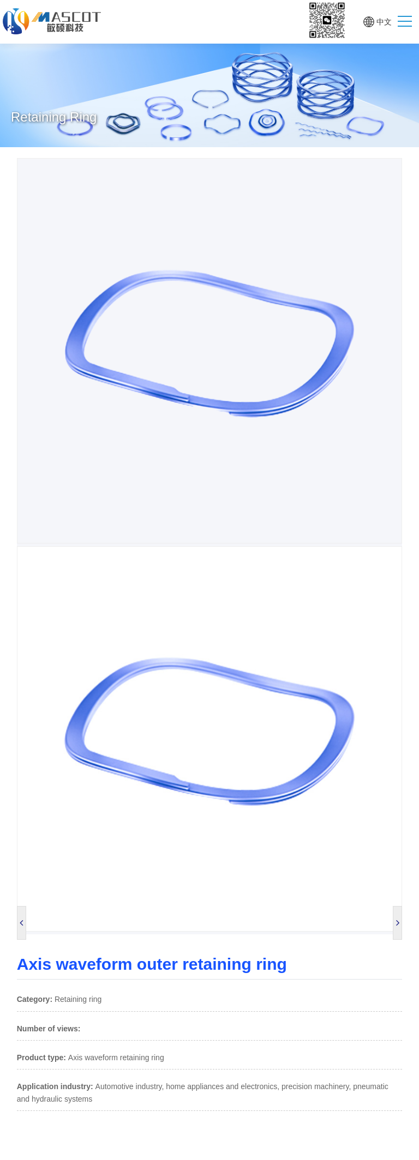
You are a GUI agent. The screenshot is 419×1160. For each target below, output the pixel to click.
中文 (384, 21)
